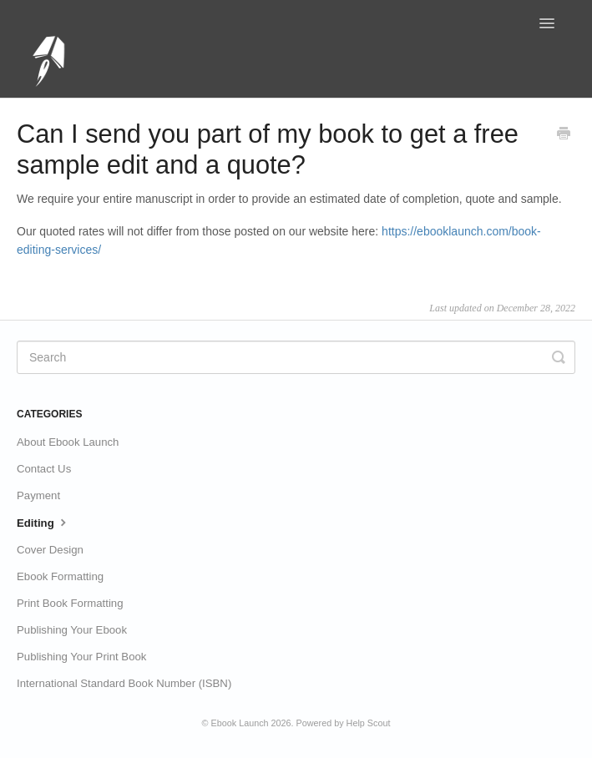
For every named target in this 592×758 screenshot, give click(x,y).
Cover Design (50, 549)
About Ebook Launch (68, 442)
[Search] (296, 357)
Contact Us (44, 468)
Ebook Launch (240, 723)
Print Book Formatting (70, 603)
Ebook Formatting (60, 576)
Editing (43, 521)
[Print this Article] (563, 135)
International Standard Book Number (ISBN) (124, 683)
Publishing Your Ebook (72, 630)
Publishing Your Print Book (81, 656)
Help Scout (369, 723)
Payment (38, 495)
